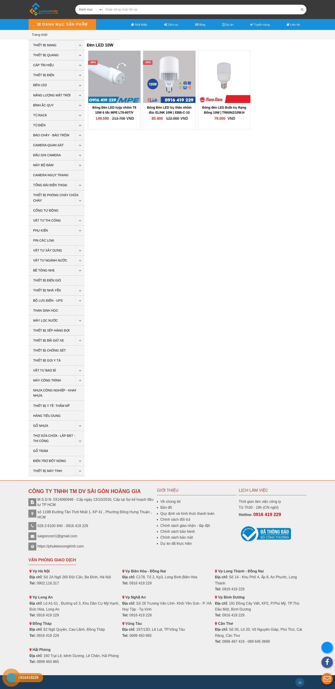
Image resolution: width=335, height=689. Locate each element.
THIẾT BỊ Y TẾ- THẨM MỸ (51, 406)
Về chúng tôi (170, 501)
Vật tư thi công (47, 220)
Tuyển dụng (260, 24)
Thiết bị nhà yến (47, 290)
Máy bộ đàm (43, 165)
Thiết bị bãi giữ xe (48, 340)
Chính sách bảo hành (177, 531)
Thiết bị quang (46, 55)
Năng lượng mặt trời (52, 95)
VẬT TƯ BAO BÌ (44, 370)
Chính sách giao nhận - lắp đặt (185, 526)
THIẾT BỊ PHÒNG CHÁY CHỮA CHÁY (55, 197)
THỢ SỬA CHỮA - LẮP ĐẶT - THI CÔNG (54, 438)
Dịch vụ (171, 24)
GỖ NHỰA (40, 426)
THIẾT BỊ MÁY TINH (47, 471)
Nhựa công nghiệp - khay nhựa (54, 392)
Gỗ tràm (40, 451)
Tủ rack (40, 115)
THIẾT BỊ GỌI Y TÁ (47, 360)
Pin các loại (43, 240)
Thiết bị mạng (45, 45)
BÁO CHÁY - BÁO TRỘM (51, 135)
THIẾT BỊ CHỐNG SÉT (49, 350)
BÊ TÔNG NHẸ (44, 270)
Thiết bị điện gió (47, 280)
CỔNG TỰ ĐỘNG (45, 210)
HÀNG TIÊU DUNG (47, 416)
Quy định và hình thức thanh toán (187, 514)
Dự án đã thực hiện (176, 543)
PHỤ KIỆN (40, 230)
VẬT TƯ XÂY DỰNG (47, 250)
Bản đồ (166, 507)
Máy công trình (47, 380)
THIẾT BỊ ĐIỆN (43, 75)
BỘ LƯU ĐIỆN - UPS (48, 300)
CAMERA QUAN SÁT (48, 145)
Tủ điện (39, 125)
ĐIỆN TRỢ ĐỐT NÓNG (49, 461)
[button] (327, 678)
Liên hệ (293, 24)
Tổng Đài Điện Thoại (50, 185)
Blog (200, 24)
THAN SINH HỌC (45, 310)
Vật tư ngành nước (50, 260)
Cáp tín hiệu (43, 65)
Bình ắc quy (43, 105)
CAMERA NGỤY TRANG (51, 175)
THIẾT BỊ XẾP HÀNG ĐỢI (51, 330)
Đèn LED (40, 85)
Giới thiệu (139, 24)
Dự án (228, 24)
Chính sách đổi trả (175, 519)
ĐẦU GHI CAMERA (47, 155)
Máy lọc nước (45, 320)
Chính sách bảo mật (176, 537)
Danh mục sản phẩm (62, 24)
